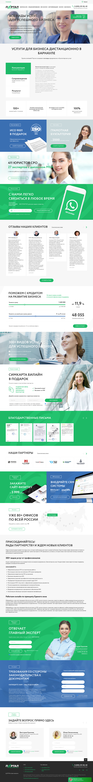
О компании (8, 2)
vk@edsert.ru (84, 653)
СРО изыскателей (29, 771)
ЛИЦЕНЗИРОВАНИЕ (34, 7)
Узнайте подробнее (17, 146)
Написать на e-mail (24, 737)
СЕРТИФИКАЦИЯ (53, 7)
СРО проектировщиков (30, 769)
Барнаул (85, 2)
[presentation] (82, 35)
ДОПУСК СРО (23, 7)
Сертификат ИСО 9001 (46, 770)
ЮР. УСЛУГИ (44, 7)
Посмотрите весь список (43, 453)
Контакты (67, 7)
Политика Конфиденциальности (30, 778)
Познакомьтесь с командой (18, 178)
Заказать (14, 497)
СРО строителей (28, 767)
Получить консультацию (60, 497)
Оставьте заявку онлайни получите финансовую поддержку (58, 296)
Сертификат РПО (46, 767)
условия (17, 214)
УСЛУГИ (61, 7)
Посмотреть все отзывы (57, 227)
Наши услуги (15, 37)
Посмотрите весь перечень (18, 359)
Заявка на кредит (80, 326)
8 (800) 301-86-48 (80, 6)
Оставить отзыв (46, 280)
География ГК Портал (17, 529)
